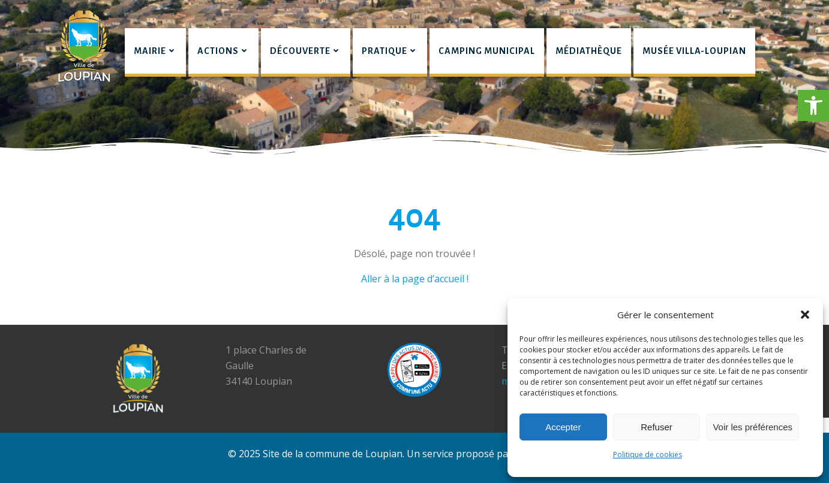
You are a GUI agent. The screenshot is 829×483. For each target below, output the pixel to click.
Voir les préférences (752, 427)
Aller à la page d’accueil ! (414, 278)
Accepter (563, 427)
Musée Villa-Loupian (694, 51)
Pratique (390, 51)
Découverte (305, 51)
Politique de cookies (647, 454)
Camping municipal (486, 51)
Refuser (656, 427)
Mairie (155, 51)
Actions (223, 51)
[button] (813, 105)
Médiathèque (588, 51)
